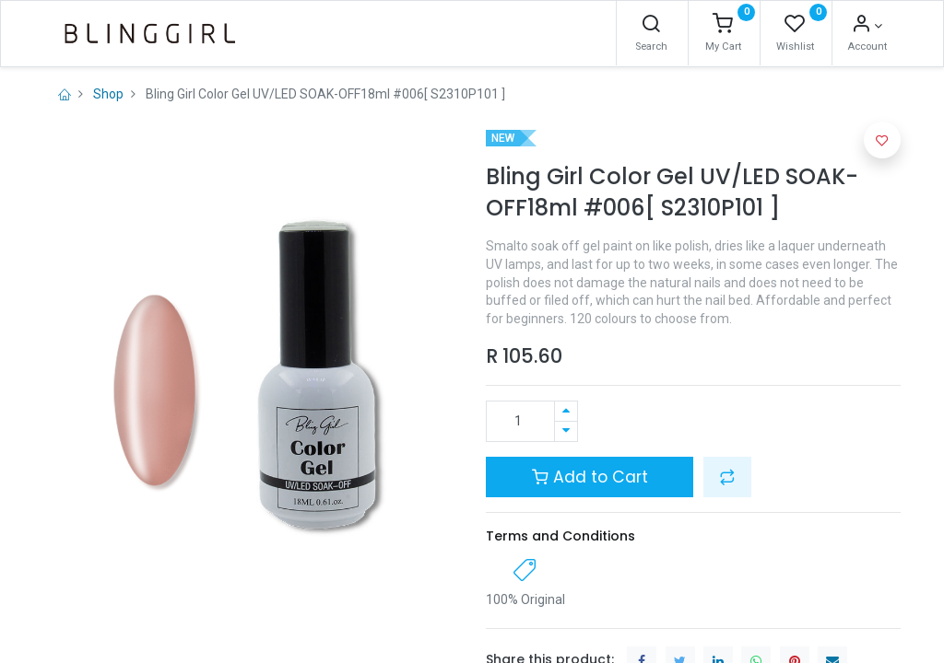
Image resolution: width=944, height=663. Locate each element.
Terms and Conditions (560, 536)
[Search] (651, 25)
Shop (108, 94)
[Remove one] (566, 431)
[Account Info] (867, 25)
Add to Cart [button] (590, 477)
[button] (727, 477)
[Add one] (566, 411)
